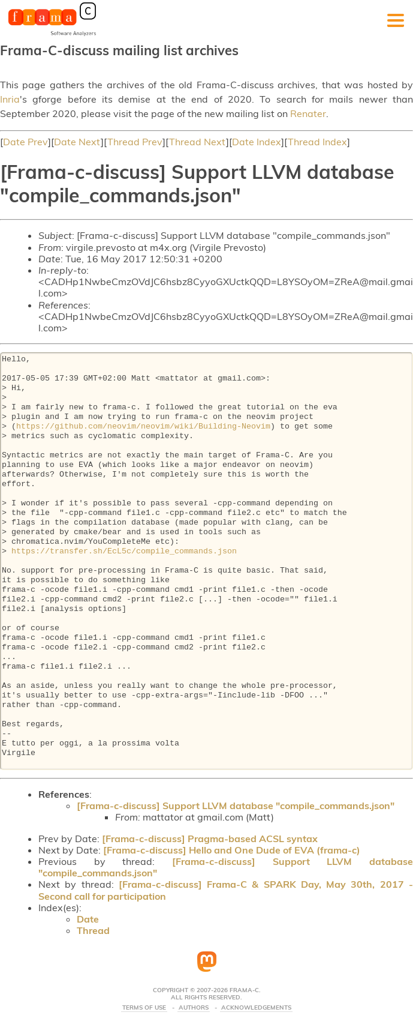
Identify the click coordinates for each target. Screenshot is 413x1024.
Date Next (77, 142)
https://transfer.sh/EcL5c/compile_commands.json (124, 551)
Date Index (256, 142)
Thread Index (317, 142)
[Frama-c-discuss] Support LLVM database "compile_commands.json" (235, 806)
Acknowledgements (256, 1007)
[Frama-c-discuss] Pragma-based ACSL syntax (210, 839)
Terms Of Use (144, 1007)
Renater (308, 113)
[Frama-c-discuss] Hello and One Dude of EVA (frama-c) (231, 850)
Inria (10, 99)
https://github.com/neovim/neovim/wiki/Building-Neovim (143, 426)
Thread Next (197, 142)
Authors (194, 1007)
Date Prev (25, 142)
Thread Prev (134, 142)
